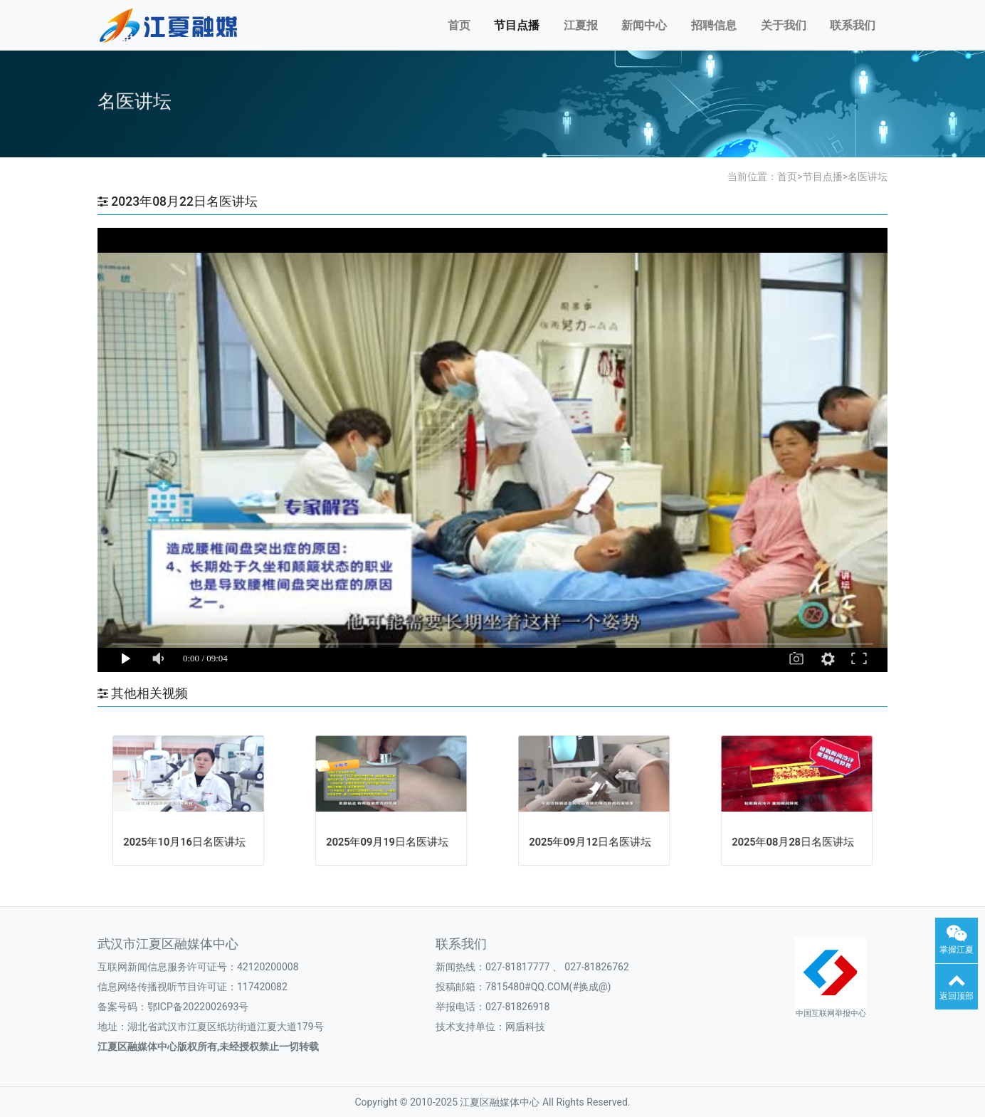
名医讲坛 (867, 176)
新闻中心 (644, 25)
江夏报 (581, 25)
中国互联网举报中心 (831, 1013)
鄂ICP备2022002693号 (197, 1006)
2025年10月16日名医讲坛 (185, 832)
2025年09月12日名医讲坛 (591, 832)
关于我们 (783, 25)
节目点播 (516, 25)
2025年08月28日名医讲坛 (794, 832)
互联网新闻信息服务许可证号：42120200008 (198, 966)
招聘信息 (714, 25)
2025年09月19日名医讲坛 (388, 832)
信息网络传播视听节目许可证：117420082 (193, 986)
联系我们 (852, 25)
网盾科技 (525, 1026)
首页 (459, 25)
